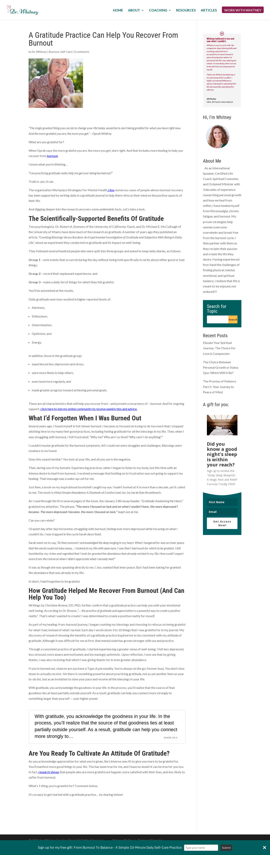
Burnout (54, 51)
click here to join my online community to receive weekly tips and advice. (88, 409)
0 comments (81, 51)
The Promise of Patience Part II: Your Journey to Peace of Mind (219, 386)
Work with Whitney (243, 10)
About (134, 10)
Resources (186, 10)
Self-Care (66, 51)
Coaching (158, 10)
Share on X (171, 737)
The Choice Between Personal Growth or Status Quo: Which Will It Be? (220, 367)
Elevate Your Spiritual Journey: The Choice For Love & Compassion (219, 348)
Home (118, 10)
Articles (209, 10)
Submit (226, 847)
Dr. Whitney (39, 51)
